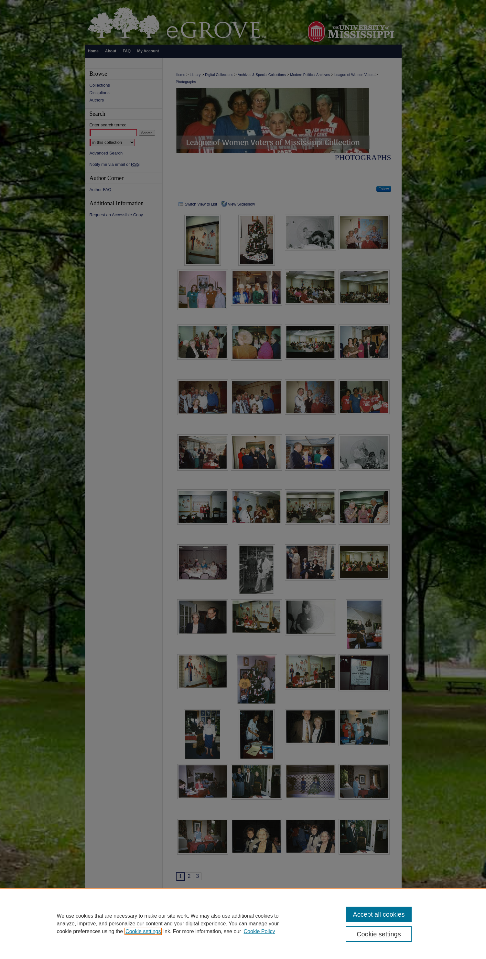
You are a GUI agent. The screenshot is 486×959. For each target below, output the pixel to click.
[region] (243, 923)
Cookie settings (143, 931)
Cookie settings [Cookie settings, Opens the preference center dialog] (379, 934)
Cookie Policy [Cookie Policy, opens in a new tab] (259, 931)
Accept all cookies (379, 914)
